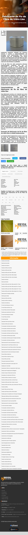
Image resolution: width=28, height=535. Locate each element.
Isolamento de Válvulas (6, 438)
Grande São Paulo (18, 173)
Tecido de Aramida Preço (7, 463)
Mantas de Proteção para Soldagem (9, 370)
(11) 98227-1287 (11, 507)
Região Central (5, 171)
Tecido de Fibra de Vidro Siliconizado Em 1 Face (11, 288)
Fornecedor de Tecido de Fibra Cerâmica (10, 417)
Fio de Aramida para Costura (7, 305)
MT (19, 199)
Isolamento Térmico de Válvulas (8, 431)
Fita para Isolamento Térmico (8, 361)
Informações (14, 258)
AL (13, 202)
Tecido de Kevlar (5, 279)
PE (23, 197)
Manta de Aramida (5, 263)
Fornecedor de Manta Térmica (8, 410)
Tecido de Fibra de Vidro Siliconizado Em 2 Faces (12, 291)
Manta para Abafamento (7, 452)
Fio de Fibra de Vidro (6, 316)
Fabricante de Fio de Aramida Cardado (10, 403)
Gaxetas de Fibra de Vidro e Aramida (9, 424)
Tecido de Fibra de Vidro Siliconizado (9, 274)
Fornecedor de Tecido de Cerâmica (9, 414)
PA (6, 202)
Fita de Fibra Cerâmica (6, 354)
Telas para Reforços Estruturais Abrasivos (10, 396)
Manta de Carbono (5, 449)
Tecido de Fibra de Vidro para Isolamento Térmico (12, 384)
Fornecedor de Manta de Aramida (9, 328)
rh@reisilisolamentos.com (19, 514)
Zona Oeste (20, 171)
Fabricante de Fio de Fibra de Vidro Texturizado (11, 347)
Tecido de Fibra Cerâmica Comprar (9, 377)
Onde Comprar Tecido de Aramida (9, 372)
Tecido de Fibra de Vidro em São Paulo (9, 379)
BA (2, 199)
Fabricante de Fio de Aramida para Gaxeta (10, 351)
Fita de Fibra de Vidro (6, 358)
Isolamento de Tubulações (7, 435)
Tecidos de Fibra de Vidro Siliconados (9, 391)
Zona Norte (13, 171)
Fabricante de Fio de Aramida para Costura (10, 342)
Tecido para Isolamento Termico (8, 312)
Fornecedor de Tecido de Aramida (9, 326)
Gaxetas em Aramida (6, 365)
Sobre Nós (4, 493)
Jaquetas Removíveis (6, 445)
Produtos (4, 492)
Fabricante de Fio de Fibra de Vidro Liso (10, 344)
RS (20, 197)
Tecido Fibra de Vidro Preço (7, 389)
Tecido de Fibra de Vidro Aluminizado (9, 277)
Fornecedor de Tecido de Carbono (9, 330)
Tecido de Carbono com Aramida (8, 466)
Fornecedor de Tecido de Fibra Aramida (10, 333)
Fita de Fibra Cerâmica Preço (8, 356)
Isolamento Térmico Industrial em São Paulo (11, 368)
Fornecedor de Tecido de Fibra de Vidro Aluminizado (12, 419)
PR (13, 197)
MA (9, 202)
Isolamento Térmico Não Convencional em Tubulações (13, 428)
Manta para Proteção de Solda (8, 293)
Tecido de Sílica (5, 386)
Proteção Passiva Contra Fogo (8, 456)
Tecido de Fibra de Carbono (7, 323)
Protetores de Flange (6, 454)
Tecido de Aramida (5, 260)
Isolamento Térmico (6, 426)
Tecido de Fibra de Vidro (6, 270)
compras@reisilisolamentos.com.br (15, 512)
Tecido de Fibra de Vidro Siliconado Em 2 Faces (11, 286)
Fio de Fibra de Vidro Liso (7, 307)
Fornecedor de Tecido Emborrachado (9, 412)
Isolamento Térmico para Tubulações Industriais (11, 468)
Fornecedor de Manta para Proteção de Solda (11, 337)
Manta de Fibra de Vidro (6, 298)
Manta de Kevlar (5, 281)
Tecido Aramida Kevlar (6, 459)
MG (6, 197)
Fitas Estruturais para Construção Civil (9, 363)
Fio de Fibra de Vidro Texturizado (8, 309)
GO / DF (10, 199)
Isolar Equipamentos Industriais (8, 442)
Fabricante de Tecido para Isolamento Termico (11, 349)
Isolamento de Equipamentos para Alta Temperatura (12, 433)
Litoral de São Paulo (6, 176)
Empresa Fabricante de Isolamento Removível (11, 398)
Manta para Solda (5, 233)
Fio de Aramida (5, 319)
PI (2, 202)
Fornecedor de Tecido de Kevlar (8, 340)
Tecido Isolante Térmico (6, 461)
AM (22, 199)
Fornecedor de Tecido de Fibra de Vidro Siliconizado (12, 421)
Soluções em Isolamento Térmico (8, 375)
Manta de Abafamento (6, 447)
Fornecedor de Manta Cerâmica (8, 407)
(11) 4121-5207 (10, 509)
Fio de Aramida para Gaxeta (7, 314)
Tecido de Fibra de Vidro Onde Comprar (10, 382)
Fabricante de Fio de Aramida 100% (9, 400)
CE (6, 199)
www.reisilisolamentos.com (12, 516)
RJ (2, 197)
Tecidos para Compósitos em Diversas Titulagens (12, 393)
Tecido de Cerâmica (6, 302)
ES (9, 197)
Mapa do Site (5, 498)
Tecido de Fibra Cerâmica (7, 300)
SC (16, 197)
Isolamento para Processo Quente (9, 440)
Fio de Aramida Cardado (7, 405)
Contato (4, 495)
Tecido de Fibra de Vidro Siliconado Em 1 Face (11, 284)
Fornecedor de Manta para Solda (8, 335)
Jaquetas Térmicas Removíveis (8, 321)
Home (3, 490)
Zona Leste (10, 173)
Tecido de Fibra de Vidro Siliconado (9, 272)
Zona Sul (4, 173)
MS (15, 199)
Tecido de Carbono (5, 265)
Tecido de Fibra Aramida (7, 267)
